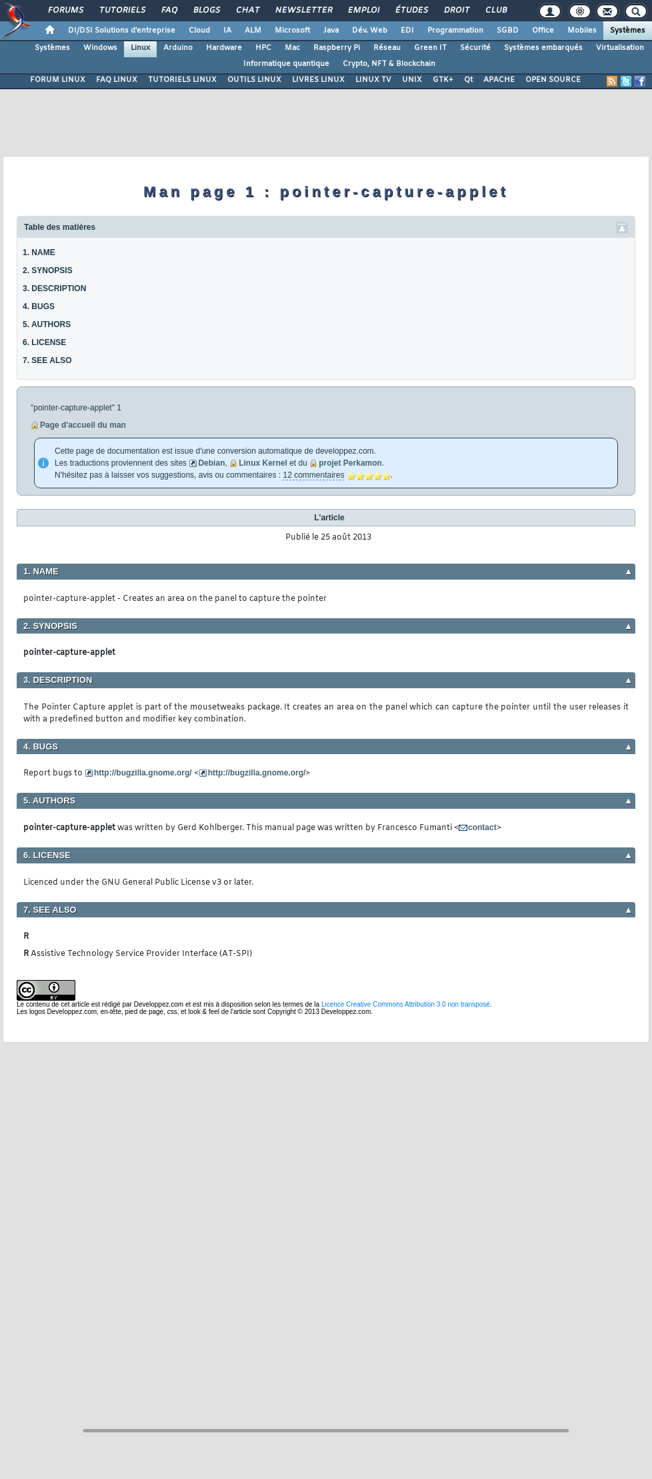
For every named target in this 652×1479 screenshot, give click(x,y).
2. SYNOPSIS (48, 270)
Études (411, 10)
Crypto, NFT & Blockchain (389, 64)
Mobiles (582, 30)
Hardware (224, 48)
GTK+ (443, 80)
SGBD (508, 30)
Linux (140, 48)
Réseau (387, 48)
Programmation (455, 30)
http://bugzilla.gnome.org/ (143, 772)
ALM (253, 30)
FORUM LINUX (57, 80)
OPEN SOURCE (553, 80)
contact (482, 827)
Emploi (363, 10)
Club (495, 10)
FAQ (168, 10)
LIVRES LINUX (318, 80)
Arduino (178, 48)
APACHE (499, 80)
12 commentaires (313, 475)
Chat (247, 10)
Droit (456, 10)
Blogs (206, 10)
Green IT (430, 48)
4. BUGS (39, 306)
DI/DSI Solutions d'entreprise (121, 30)
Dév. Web (369, 30)
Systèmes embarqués (543, 48)
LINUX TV (373, 80)
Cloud (199, 30)
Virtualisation (620, 48)
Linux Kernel (263, 463)
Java (331, 30)
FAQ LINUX (116, 80)
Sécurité (475, 48)
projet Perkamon (350, 463)
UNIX (412, 80)
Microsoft (292, 30)
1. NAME (39, 252)
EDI (407, 30)
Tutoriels (121, 10)
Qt (468, 80)
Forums (65, 10)
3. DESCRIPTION (54, 288)
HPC (263, 48)
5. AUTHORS (47, 324)
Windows (100, 48)
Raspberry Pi (336, 48)
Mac (292, 48)
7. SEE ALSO (47, 360)
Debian (211, 463)
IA (227, 30)
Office (543, 30)
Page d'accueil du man (83, 425)
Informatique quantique (286, 64)
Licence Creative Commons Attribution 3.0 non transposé (405, 1004)
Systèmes (627, 30)
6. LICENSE (44, 342)
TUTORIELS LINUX (182, 80)
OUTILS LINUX (254, 80)
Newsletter (303, 10)
